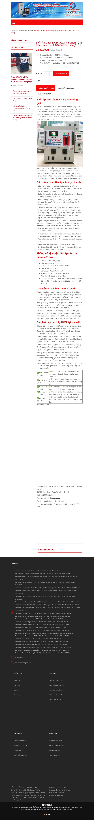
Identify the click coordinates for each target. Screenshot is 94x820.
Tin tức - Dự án (17, 47)
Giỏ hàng (17, 695)
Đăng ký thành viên (54, 755)
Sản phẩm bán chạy (19, 40)
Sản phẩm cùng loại (46, 550)
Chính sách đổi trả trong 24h (57, 690)
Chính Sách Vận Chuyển (56, 685)
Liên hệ (16, 690)
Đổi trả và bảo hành (55, 750)
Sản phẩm (17, 685)
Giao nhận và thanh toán (56, 745)
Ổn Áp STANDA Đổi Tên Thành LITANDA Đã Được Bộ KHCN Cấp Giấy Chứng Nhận (21, 79)
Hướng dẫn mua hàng (55, 740)
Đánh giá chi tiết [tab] (44, 94)
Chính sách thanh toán (55, 680)
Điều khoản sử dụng (20, 740)
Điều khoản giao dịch (20, 745)
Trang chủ (17, 680)
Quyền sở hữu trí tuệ (20, 755)
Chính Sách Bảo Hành (55, 695)
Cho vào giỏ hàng (61, 73)
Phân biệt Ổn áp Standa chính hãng (22, 100)
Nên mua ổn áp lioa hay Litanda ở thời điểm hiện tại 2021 (21, 108)
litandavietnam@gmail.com (23, 663)
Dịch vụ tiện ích (18, 750)
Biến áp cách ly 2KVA (26, 30)
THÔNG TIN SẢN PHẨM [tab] (46, 88)
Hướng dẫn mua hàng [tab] (65, 88)
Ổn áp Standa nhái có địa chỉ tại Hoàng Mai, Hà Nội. (22, 92)
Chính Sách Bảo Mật (55, 699)
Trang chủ (14, 30)
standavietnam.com (52, 498)
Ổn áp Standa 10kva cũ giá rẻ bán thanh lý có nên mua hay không (22, 118)
